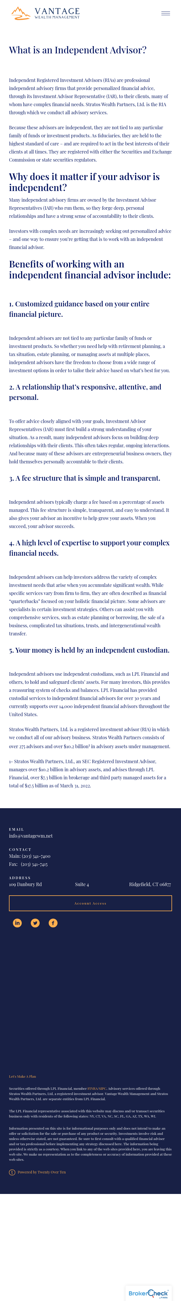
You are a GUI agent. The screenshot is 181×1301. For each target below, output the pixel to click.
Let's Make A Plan (22, 1076)
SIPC (102, 1088)
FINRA (92, 1088)
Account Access (90, 903)
